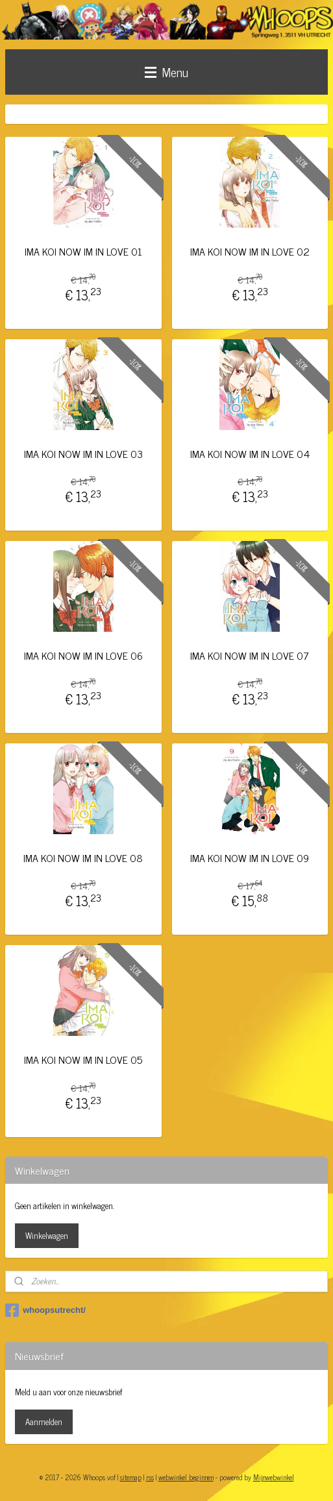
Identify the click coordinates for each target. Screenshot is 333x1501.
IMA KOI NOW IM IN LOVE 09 (249, 857)
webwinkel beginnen (186, 1477)
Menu (166, 71)
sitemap (131, 1477)
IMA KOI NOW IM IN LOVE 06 (83, 655)
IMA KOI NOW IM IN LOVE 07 (249, 655)
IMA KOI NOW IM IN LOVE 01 (83, 251)
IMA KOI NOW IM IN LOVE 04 (250, 453)
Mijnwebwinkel (273, 1477)
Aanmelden (43, 1421)
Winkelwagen (46, 1235)
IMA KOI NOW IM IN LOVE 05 (83, 1059)
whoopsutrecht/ (45, 1310)
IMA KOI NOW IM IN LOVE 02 (250, 251)
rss (150, 1477)
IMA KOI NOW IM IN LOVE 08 (83, 857)
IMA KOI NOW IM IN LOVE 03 (83, 453)
